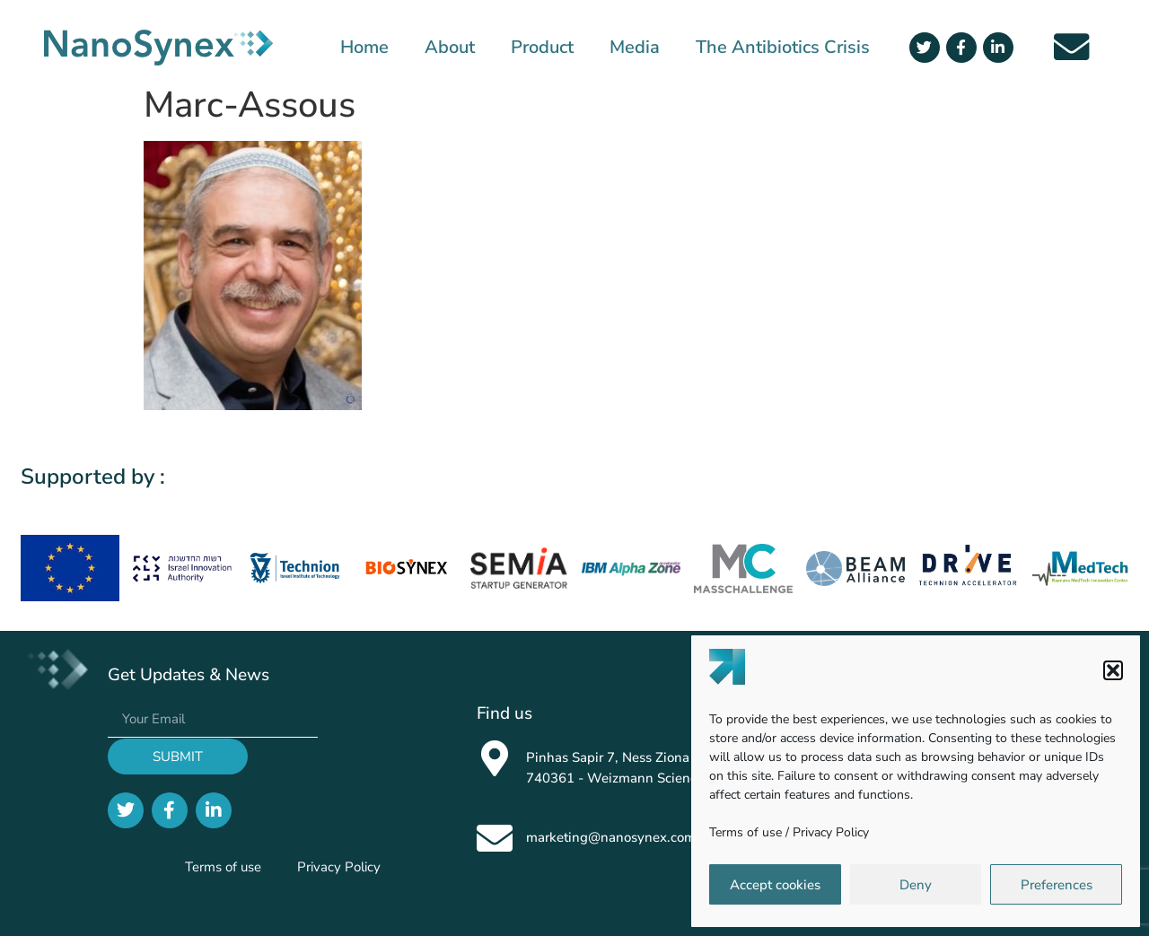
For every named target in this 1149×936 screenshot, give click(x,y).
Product (542, 48)
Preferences (1056, 885)
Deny (915, 885)
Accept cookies (775, 885)
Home (364, 48)
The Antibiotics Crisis (783, 48)
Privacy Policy (831, 832)
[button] (1113, 670)
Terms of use (745, 832)
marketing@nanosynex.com (611, 837)
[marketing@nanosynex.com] (495, 838)
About (450, 48)
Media (635, 48)
